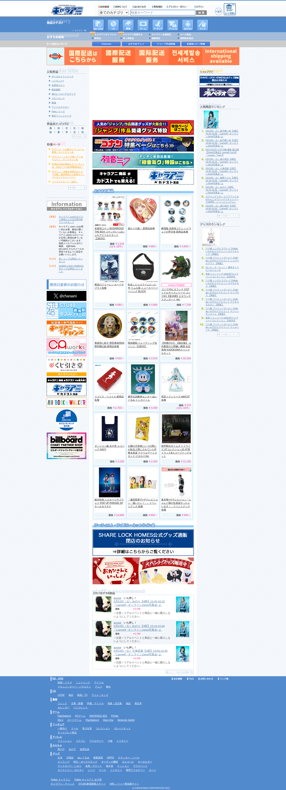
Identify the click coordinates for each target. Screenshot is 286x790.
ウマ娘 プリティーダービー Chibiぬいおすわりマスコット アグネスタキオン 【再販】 (222, 302)
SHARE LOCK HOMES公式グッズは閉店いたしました (71, 269)
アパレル (173, 25)
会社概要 (177, 679)
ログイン (200, 7)
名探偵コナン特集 (196, 44)
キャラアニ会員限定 (161, 34)
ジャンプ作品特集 (166, 44)
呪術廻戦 (56, 89)
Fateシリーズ (58, 111)
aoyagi (117, 598)
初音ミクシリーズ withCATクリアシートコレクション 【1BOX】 (222, 319)
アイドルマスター (60, 107)
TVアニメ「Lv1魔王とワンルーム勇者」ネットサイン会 (68, 150)
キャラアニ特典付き (133, 34)
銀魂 (54, 102)
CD (113, 25)
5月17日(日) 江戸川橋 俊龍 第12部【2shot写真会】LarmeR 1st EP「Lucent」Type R (222, 152)
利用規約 (157, 7)
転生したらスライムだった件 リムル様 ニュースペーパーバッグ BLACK (143, 288)
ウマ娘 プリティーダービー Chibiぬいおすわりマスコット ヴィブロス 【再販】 (222, 292)
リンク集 (223, 679)
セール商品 (185, 34)
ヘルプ (218, 11)
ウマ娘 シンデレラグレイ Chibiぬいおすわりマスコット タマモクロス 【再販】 (222, 283)
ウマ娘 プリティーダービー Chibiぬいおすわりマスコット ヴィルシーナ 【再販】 (222, 327)
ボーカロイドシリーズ (62, 76)
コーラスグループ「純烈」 (65, 182)
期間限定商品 (186, 38)
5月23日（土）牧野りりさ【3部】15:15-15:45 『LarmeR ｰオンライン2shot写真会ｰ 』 (222, 180)
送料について (121, 7)
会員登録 (104, 7)
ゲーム (56, 712)
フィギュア (158, 25)
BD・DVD (57, 678)
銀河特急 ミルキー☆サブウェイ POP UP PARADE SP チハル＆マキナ (109, 503)
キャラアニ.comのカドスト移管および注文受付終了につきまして (71, 219)
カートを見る (230, 9)
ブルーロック (58, 98)
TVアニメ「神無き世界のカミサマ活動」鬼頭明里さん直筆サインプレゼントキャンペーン (68, 174)
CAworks (106, 44)
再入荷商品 (128, 38)
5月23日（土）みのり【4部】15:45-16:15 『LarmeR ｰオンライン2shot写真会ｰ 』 (139, 603)
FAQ (190, 679)
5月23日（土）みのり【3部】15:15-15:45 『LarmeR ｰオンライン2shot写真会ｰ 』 (222, 190)
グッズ (203, 25)
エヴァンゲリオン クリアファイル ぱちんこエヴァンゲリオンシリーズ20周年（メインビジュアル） (222, 199)
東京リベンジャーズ (61, 116)
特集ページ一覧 (79, 187)
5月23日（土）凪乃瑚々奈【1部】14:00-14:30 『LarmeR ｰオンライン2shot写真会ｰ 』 (222, 143)
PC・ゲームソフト (143, 25)
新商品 (97, 38)
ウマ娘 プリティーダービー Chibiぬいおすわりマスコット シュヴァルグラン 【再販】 (222, 261)
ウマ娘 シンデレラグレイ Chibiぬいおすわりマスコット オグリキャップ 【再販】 (222, 251)
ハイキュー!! (58, 81)
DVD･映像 (98, 25)
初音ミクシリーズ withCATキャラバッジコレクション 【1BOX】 (222, 275)
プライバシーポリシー (178, 7)
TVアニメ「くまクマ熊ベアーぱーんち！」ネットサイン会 (67, 158)
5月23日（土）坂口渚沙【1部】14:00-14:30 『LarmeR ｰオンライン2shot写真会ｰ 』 (222, 208)
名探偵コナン (58, 85)
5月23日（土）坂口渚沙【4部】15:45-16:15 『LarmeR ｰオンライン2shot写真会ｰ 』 (222, 162)
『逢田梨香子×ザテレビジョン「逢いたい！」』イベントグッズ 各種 (143, 503)
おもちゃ (188, 25)
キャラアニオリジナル (105, 34)
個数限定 (156, 38)
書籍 (128, 25)
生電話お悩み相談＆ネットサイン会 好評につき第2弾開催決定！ (68, 165)
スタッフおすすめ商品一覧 (181, 672)
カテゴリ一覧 (80, 30)
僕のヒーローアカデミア (64, 94)
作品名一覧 (81, 136)
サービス (140, 7)
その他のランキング (230, 216)
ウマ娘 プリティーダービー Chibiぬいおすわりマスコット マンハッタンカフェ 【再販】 (222, 311)
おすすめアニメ (136, 44)
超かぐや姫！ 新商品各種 (141, 228)
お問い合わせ (206, 679)
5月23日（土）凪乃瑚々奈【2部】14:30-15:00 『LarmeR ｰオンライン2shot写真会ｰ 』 (222, 134)
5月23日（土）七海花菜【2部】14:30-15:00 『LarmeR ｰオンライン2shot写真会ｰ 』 (222, 171)
